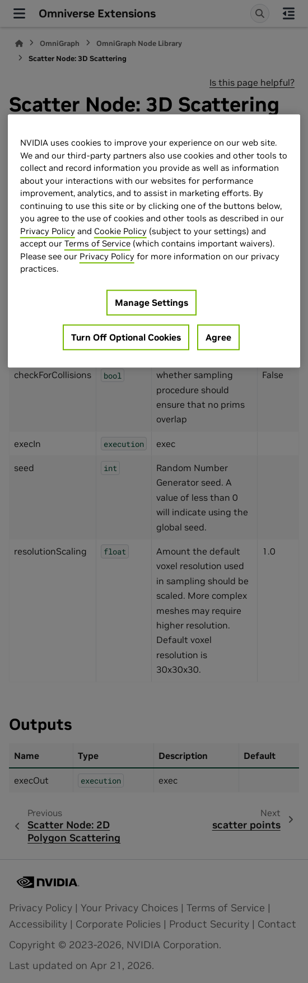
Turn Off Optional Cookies (126, 337)
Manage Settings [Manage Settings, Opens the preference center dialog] (151, 302)
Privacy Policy (47, 231)
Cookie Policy (120, 231)
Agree (218, 337)
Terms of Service (97, 244)
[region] (154, 241)
